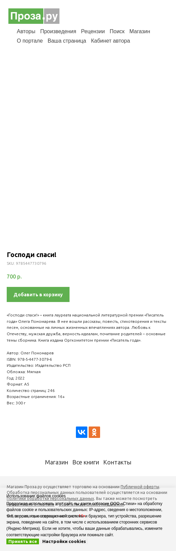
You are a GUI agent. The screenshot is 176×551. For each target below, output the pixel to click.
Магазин (139, 31)
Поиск (117, 31)
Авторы (26, 31)
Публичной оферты (140, 487)
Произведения (58, 31)
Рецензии (93, 31)
